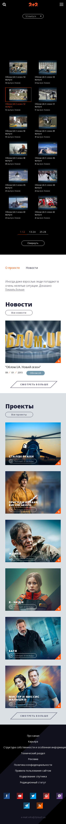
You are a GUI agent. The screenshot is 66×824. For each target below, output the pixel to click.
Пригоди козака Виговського (23, 503)
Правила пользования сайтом (33, 770)
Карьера (33, 741)
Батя (13, 651)
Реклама (33, 759)
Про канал (33, 735)
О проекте (12, 268)
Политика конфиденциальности (33, 764)
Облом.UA (35, 373)
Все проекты (19, 414)
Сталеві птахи (21, 456)
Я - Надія (16, 602)
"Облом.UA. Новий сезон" (23, 367)
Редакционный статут (33, 782)
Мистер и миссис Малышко (24, 698)
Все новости (18, 312)
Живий (15, 553)
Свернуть (33, 243)
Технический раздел (33, 753)
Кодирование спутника (33, 776)
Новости (32, 268)
